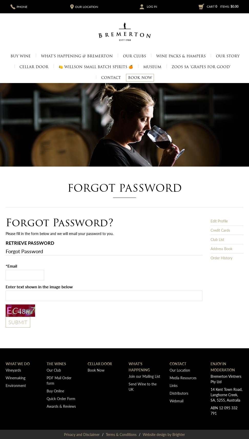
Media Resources (185, 75)
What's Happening (139, 366)
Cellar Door (33, 67)
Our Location (61, 75)
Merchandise (204, 75)
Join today (93, 75)
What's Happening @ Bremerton (77, 56)
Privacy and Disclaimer (82, 434)
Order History (221, 257)
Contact (111, 77)
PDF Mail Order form (59, 380)
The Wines (56, 363)
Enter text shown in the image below (39, 287)
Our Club (54, 370)
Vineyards (155, 75)
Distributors (179, 393)
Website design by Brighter (164, 434)
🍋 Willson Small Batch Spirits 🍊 (96, 67)
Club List (217, 239)
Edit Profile (219, 220)
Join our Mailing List (144, 376)
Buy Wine (21, 56)
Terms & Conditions (121, 434)
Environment (16, 385)
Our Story (228, 56)
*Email (11, 266)
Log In (152, 7)
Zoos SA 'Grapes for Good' (201, 67)
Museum (177, 75)
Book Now (140, 77)
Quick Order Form (61, 398)
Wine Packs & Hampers (181, 56)
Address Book (221, 248)
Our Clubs (134, 56)
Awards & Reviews (61, 406)
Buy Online (55, 390)
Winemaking (15, 377)
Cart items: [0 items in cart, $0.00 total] (222, 6)
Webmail (176, 400)
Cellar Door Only (49, 75)
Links (174, 385)
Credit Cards (220, 230)
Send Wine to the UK (143, 386)
